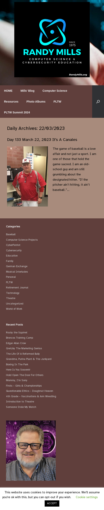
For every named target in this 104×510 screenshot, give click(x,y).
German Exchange (16, 266)
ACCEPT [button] (52, 503)
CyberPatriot (13, 245)
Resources (11, 101)
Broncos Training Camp (19, 337)
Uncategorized (14, 303)
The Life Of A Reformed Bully (23, 353)
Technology (13, 293)
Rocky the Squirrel (16, 332)
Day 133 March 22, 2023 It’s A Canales (42, 139)
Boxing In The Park (17, 364)
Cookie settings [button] (87, 497)
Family (9, 261)
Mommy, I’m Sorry (16, 380)
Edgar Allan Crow (16, 343)
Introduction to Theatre (20, 401)
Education (12, 255)
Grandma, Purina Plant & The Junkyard (28, 359)
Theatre (10, 298)
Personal (11, 277)
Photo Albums (36, 101)
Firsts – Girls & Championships (24, 385)
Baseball (10, 234)
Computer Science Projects (22, 239)
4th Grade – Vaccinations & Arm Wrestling (31, 396)
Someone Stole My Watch (21, 407)
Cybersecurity (14, 250)
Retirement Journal (17, 287)
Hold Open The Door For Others (24, 375)
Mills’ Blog (27, 90)
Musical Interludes (17, 271)
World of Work (14, 308)
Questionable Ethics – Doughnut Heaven (29, 391)
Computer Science (54, 90)
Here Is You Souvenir (18, 369)
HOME (8, 90)
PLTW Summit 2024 (17, 112)
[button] (98, 101)
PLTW (57, 101)
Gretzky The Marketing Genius (24, 348)
